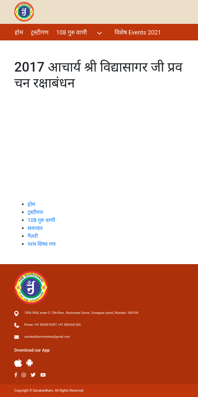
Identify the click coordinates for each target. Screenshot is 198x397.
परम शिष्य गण (49, 46)
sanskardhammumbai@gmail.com (47, 336)
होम (19, 32)
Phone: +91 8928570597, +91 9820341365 (52, 324)
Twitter (33, 375)
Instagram (23, 375)
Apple (18, 363)
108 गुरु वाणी (80, 33)
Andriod (29, 363)
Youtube (43, 375)
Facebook (15, 375)
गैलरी (20, 46)
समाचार (35, 228)
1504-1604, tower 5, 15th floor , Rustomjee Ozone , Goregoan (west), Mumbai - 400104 (81, 312)
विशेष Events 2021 (138, 32)
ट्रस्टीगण (40, 32)
